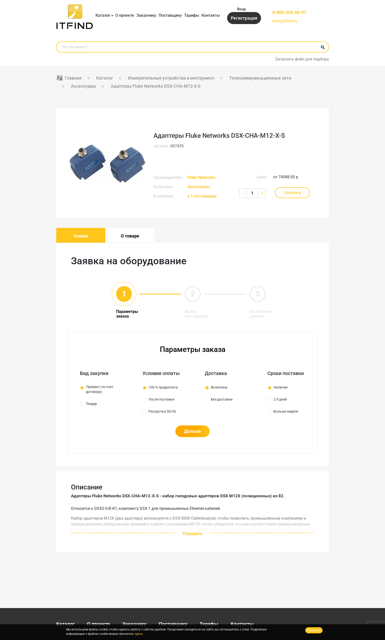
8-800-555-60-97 (289, 12)
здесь (139, 634)
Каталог (103, 15)
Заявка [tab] (80, 235)
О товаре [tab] (130, 235)
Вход (241, 9)
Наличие (281, 387)
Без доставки (222, 399)
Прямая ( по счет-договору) (100, 389)
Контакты (211, 15)
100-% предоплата (163, 387)
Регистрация (244, 18)
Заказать (292, 192)
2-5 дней (280, 399)
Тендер (91, 404)
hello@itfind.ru (284, 21)
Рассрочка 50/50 (162, 411)
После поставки (161, 399)
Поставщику (170, 15)
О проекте (124, 15)
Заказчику (146, 15)
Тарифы (191, 15)
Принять (314, 630)
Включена (219, 387)
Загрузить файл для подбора (302, 59)
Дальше (192, 431)
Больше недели (286, 411)
